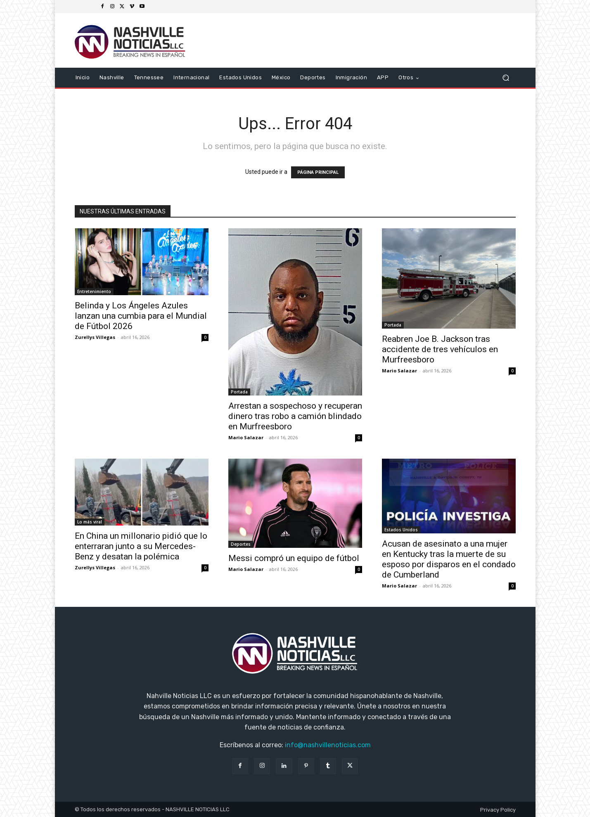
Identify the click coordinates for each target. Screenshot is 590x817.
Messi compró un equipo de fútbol (293, 558)
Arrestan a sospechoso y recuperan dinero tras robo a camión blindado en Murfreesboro (295, 416)
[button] (506, 78)
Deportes (241, 544)
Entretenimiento (94, 291)
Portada (239, 392)
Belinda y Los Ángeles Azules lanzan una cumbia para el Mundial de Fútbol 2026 (141, 316)
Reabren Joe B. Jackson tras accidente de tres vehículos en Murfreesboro (440, 349)
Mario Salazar (245, 437)
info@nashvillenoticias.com (328, 745)
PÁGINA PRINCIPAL (318, 172)
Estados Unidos (401, 530)
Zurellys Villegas (95, 337)
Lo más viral (89, 522)
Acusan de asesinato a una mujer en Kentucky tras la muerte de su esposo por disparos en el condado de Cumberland (449, 559)
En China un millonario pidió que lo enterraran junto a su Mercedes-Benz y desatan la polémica (141, 546)
